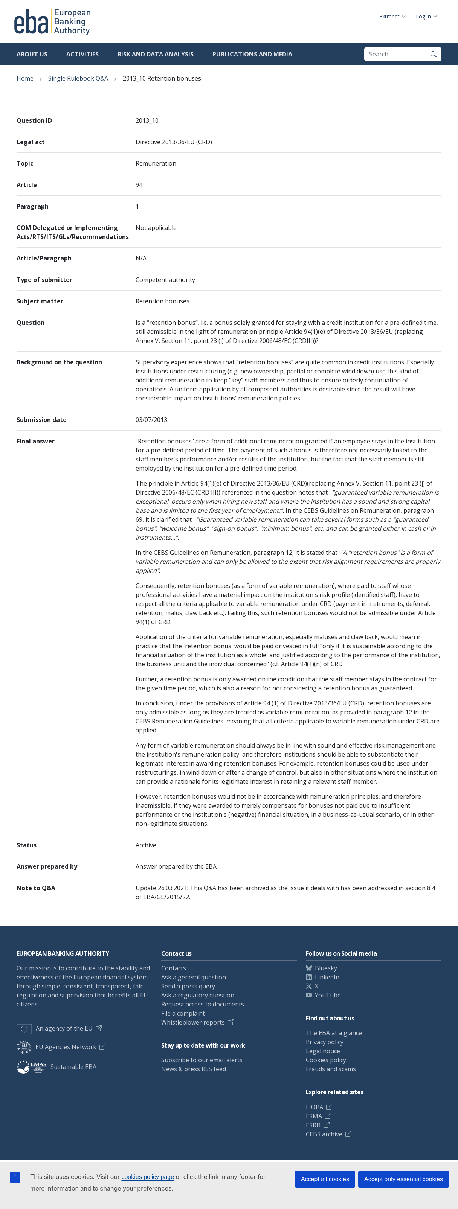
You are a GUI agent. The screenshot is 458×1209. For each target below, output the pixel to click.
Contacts (173, 968)
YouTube (328, 995)
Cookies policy (326, 1060)
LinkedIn (327, 977)
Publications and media (252, 54)
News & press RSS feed (193, 1069)
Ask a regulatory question (197, 995)
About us (32, 54)
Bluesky (326, 968)
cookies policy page (147, 1177)
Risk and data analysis (156, 54)
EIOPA (314, 1107)
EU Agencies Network (56, 1047)
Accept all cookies (325, 1179)
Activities (82, 54)
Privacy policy (325, 1042)
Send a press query (188, 986)
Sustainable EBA (56, 1067)
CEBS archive (324, 1134)
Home (25, 78)
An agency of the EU (55, 1028)
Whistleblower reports (193, 1022)
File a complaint (183, 1013)
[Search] (433, 54)
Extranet (389, 16)
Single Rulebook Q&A (78, 78)
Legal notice (323, 1051)
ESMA (314, 1116)
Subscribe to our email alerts (202, 1060)
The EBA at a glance (334, 1033)
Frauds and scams (331, 1069)
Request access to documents (202, 1004)
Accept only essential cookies (403, 1179)
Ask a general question (193, 977)
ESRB (313, 1125)
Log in (423, 16)
